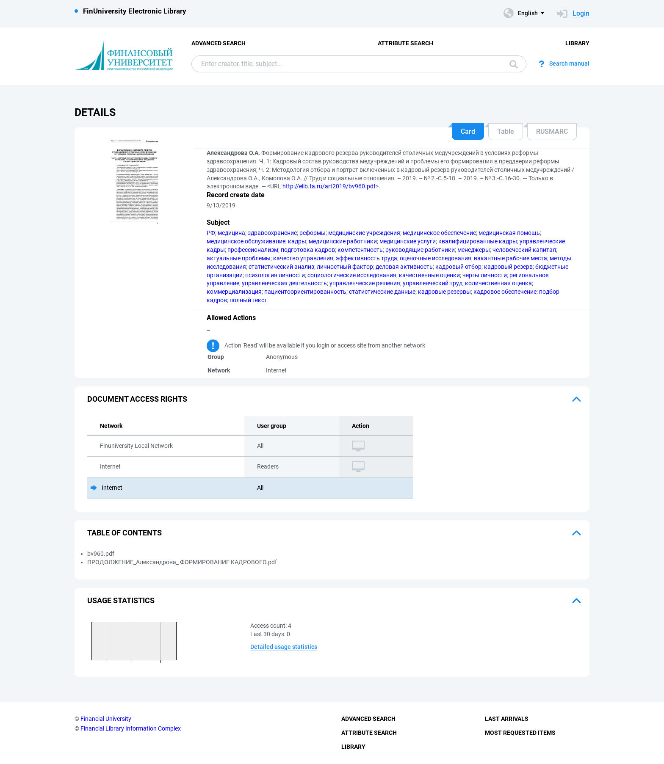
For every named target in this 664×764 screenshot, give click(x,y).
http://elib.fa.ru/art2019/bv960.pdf (329, 186)
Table (505, 131)
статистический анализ (281, 266)
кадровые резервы (444, 291)
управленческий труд (432, 283)
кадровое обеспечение (505, 291)
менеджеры (473, 249)
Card (468, 131)
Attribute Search (405, 43)
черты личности (484, 275)
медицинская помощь (509, 232)
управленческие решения (364, 283)
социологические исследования (351, 275)
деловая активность (404, 266)
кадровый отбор (458, 266)
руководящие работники (420, 249)
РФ (211, 232)
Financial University (105, 718)
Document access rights (137, 398)
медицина (231, 232)
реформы (312, 232)
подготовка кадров (308, 249)
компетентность (360, 249)
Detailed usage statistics (283, 646)
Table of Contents (124, 532)
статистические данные (382, 291)
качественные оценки (429, 275)
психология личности (275, 275)
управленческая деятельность (284, 283)
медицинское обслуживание (246, 241)
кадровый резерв (508, 266)
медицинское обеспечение (439, 232)
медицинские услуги (407, 241)
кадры (297, 241)
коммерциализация (234, 291)
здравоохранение (272, 232)
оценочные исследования (435, 258)
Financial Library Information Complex (130, 728)
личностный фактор (345, 266)
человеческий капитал (524, 249)
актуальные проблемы (239, 258)
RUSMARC (552, 131)
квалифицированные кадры (477, 241)
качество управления (303, 258)
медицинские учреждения (364, 232)
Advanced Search (218, 43)
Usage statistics (121, 600)
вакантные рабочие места (510, 258)
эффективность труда (366, 258)
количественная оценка (498, 283)
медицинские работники (343, 241)
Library (577, 43)
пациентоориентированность (305, 291)
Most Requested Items (520, 732)
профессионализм (252, 249)
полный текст (248, 300)
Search (513, 64)
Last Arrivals (506, 718)
